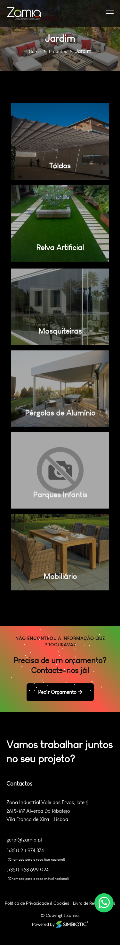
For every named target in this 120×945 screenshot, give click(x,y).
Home (35, 51)
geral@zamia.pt (24, 840)
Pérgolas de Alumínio (60, 417)
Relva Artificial (60, 247)
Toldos (60, 165)
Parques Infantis (60, 498)
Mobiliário (60, 580)
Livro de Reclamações (94, 903)
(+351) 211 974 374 (25, 850)
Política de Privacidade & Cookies (37, 903)
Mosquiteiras (60, 335)
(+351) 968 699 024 (27, 870)
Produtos (58, 51)
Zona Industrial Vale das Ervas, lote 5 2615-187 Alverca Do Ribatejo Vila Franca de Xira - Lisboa (47, 810)
